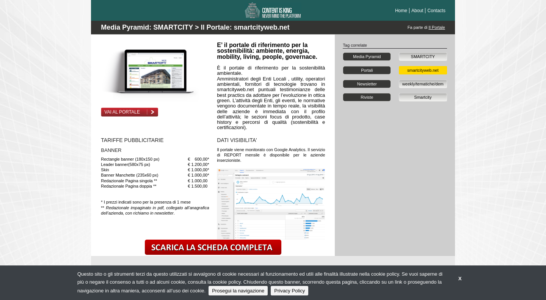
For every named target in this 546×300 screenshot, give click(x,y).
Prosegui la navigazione (238, 291)
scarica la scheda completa (213, 247)
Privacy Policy (289, 291)
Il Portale (436, 27)
